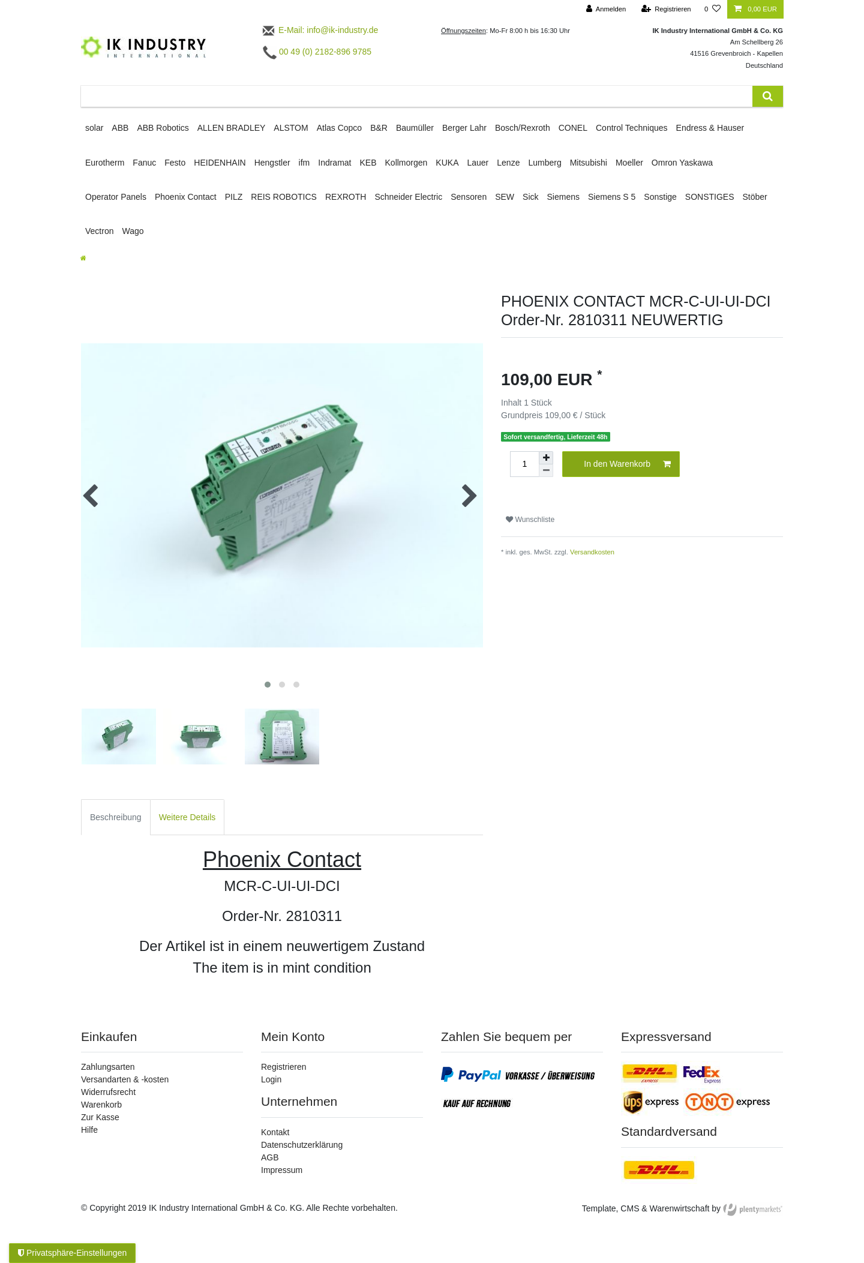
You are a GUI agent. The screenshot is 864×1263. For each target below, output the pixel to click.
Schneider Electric (408, 197)
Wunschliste (530, 519)
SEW (504, 197)
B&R (379, 128)
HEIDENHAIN (219, 162)
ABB (120, 128)
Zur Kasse (100, 1117)
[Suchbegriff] (416, 96)
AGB (270, 1157)
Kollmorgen (406, 162)
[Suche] (767, 96)
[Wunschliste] (712, 9)
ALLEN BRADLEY (231, 128)
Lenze (508, 162)
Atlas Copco (339, 128)
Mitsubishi (588, 162)
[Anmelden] (606, 9)
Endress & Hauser (710, 128)
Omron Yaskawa (682, 162)
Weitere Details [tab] (187, 817)
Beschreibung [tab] (116, 817)
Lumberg (544, 162)
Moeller (629, 162)
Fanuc (144, 162)
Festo (174, 162)
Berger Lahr (464, 128)
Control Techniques (632, 128)
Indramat (334, 162)
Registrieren (283, 1067)
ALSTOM (291, 128)
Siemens (563, 197)
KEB (368, 162)
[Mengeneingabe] (524, 464)
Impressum (281, 1170)
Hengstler (272, 162)
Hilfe (89, 1130)
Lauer (477, 162)
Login (271, 1079)
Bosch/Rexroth (522, 128)
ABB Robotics (162, 128)
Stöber (755, 197)
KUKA (447, 162)
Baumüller (415, 128)
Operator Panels (115, 197)
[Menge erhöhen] (546, 457)
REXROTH (345, 197)
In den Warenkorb (627, 464)
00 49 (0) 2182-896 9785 (317, 51)
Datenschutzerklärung (302, 1145)
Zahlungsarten (108, 1067)
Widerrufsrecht (108, 1092)
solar (94, 128)
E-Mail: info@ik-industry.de (319, 30)
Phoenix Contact (186, 197)
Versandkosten (592, 552)
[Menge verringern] (546, 470)
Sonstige (660, 197)
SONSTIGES (709, 197)
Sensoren (469, 197)
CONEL (573, 128)
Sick (530, 197)
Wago (132, 231)
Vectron (99, 231)
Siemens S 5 (611, 197)
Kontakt (275, 1132)
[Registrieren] (665, 9)
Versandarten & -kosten (125, 1079)
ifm (304, 162)
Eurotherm (104, 162)
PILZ (234, 197)
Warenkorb (101, 1104)
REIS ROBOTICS (284, 197)
